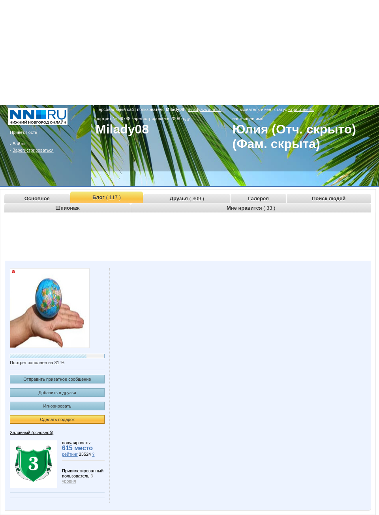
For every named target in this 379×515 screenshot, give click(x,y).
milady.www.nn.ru (204, 109)
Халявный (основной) (31, 432)
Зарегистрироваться (33, 150)
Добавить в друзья (57, 392)
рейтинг (70, 454)
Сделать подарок (57, 419)
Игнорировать (57, 406)
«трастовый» (301, 109)
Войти (19, 143)
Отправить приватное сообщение (57, 379)
